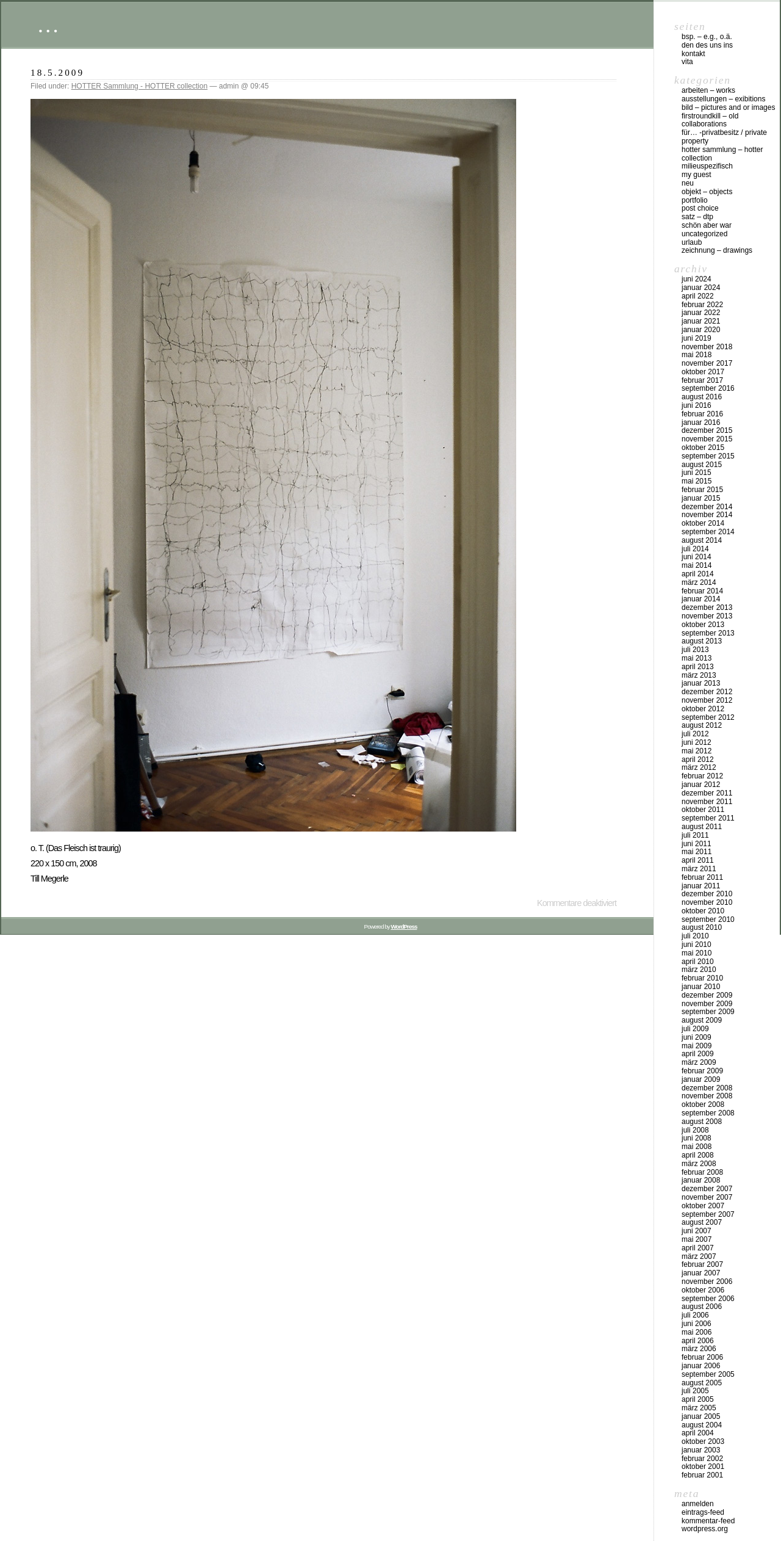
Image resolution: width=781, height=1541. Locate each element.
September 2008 (708, 1113)
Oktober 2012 (703, 709)
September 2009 (708, 1011)
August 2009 (702, 1020)
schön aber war (707, 225)
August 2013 (702, 641)
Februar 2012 (702, 776)
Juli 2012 (695, 734)
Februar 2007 (702, 1264)
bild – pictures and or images (728, 107)
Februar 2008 (702, 1172)
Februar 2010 (702, 978)
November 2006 (707, 1281)
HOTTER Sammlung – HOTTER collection (722, 153)
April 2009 (698, 1054)
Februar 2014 (702, 591)
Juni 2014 (696, 557)
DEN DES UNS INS (707, 45)
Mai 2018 (696, 354)
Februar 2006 (702, 1357)
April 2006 (698, 1340)
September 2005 (708, 1374)
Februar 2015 (702, 489)
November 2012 (707, 700)
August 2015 (702, 464)
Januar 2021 (701, 321)
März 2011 (699, 869)
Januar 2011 (701, 886)
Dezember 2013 (707, 607)
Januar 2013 (701, 683)
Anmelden (698, 1503)
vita (687, 61)
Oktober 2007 (703, 1206)
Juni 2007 (696, 1231)
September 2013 (708, 633)
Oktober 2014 (703, 523)
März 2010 (699, 969)
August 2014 (702, 540)
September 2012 (708, 717)
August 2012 (702, 725)
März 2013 (699, 675)
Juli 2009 (695, 1028)
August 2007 (702, 1222)
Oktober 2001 (703, 1466)
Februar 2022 (702, 304)
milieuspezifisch (707, 166)
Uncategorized (704, 234)
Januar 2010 (701, 986)
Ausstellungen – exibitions (723, 99)
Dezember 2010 (707, 894)
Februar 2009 (702, 1071)
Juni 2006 (696, 1323)
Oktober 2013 (703, 624)
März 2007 (699, 1256)
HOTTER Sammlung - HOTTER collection (139, 86)
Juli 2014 (695, 549)
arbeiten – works (708, 90)
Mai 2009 (696, 1046)
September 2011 (708, 818)
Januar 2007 (701, 1273)
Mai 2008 (696, 1146)
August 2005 (702, 1383)
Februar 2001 (702, 1475)
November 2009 (707, 1003)
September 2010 (708, 919)
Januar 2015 (701, 498)
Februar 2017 (702, 380)
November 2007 (707, 1197)
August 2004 (702, 1425)
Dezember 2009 (707, 995)
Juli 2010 (695, 936)
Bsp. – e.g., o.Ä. (707, 36)
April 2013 (698, 666)
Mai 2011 (696, 851)
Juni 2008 (696, 1138)
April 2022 (698, 296)
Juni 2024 (696, 279)
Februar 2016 (702, 414)
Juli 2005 (695, 1391)
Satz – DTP (697, 216)
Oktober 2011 (703, 809)
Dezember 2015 (707, 430)
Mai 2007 (696, 1239)
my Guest (696, 174)
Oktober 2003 (703, 1441)
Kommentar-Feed (708, 1521)
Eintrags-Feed (703, 1512)
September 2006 (708, 1298)
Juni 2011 (696, 843)
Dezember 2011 (707, 793)
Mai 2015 (696, 481)
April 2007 (698, 1248)
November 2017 (707, 363)
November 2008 (707, 1096)
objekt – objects (707, 191)
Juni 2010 (696, 944)
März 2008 (699, 1163)
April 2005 (698, 1399)
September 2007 (708, 1214)
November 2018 (707, 347)
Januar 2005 (701, 1416)
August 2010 (702, 927)
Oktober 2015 (703, 447)
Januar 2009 (701, 1079)
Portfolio (695, 200)
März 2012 (699, 767)
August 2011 (702, 826)
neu (688, 183)
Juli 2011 (695, 835)
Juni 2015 (696, 472)
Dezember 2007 (707, 1188)
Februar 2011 (702, 877)
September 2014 (708, 532)
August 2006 (702, 1306)
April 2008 (698, 1155)
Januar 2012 (701, 784)
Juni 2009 (696, 1037)
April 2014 (698, 574)
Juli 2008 (695, 1130)
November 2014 (707, 514)
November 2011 (707, 801)
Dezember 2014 (707, 506)
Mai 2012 (696, 751)
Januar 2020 (701, 329)
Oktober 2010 (703, 911)
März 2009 (699, 1062)
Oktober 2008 (703, 1104)
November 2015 (707, 439)
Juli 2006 (695, 1315)
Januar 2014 (701, 599)
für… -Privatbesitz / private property (724, 136)
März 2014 (699, 582)
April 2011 (698, 860)
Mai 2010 (696, 953)
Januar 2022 (701, 312)
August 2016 (702, 397)
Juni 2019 (696, 338)
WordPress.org (705, 1529)
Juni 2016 (696, 405)
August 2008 (702, 1121)
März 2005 (699, 1408)
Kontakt (693, 53)
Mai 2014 (696, 565)
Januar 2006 (701, 1366)
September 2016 (708, 388)
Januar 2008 (701, 1180)
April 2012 (698, 759)
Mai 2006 (696, 1332)
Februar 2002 (702, 1458)
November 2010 (707, 902)
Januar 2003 (701, 1450)
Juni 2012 (696, 742)
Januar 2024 (701, 287)
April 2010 (698, 961)
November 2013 (707, 616)
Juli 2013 (695, 649)
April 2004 (698, 1433)
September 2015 (708, 456)
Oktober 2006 (703, 1290)
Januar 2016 (701, 422)
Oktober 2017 (703, 372)
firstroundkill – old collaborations (710, 120)
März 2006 (699, 1348)
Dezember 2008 (707, 1088)
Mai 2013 (696, 658)
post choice (700, 208)
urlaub (692, 242)
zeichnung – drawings (717, 250)
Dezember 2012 (707, 691)
